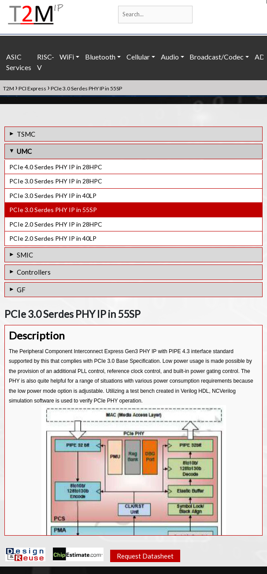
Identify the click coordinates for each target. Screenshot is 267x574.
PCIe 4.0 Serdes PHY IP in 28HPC (55, 167)
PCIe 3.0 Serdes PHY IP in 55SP (53, 209)
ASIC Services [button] (18, 61)
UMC (24, 151)
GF (21, 290)
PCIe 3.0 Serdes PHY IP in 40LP (52, 195)
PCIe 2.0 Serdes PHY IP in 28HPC (55, 224)
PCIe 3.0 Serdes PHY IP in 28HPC (55, 181)
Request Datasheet (145, 557)
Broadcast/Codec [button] (216, 56)
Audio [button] (170, 56)
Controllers (34, 272)
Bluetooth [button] (100, 56)
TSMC (26, 134)
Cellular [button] (138, 56)
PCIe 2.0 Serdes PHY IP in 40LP (52, 238)
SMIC (25, 255)
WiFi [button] (66, 56)
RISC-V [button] (45, 61)
